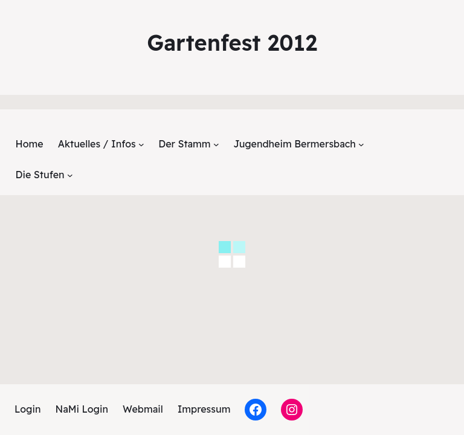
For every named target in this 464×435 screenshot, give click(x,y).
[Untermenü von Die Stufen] (70, 175)
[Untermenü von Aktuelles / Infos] (141, 144)
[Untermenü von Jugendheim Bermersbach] (361, 144)
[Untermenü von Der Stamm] (216, 144)
